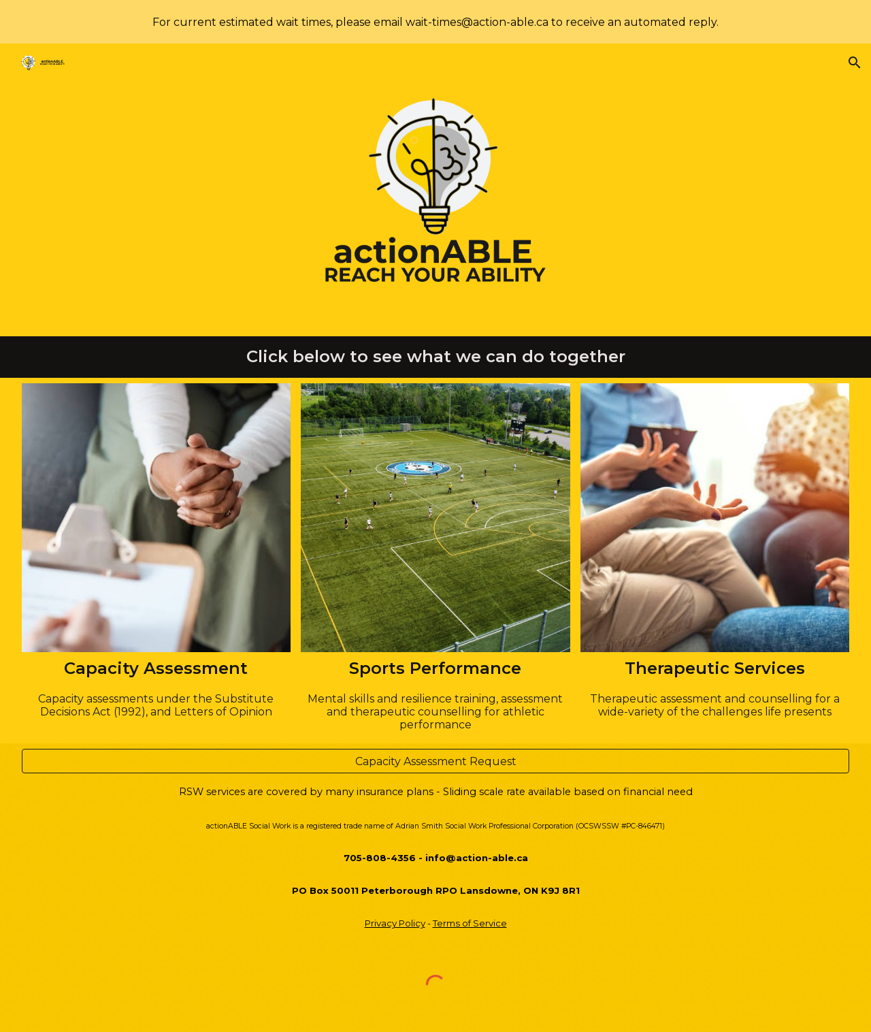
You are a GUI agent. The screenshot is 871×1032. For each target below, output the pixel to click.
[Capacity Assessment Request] (435, 761)
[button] (854, 62)
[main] (436, 357)
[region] (435, 22)
